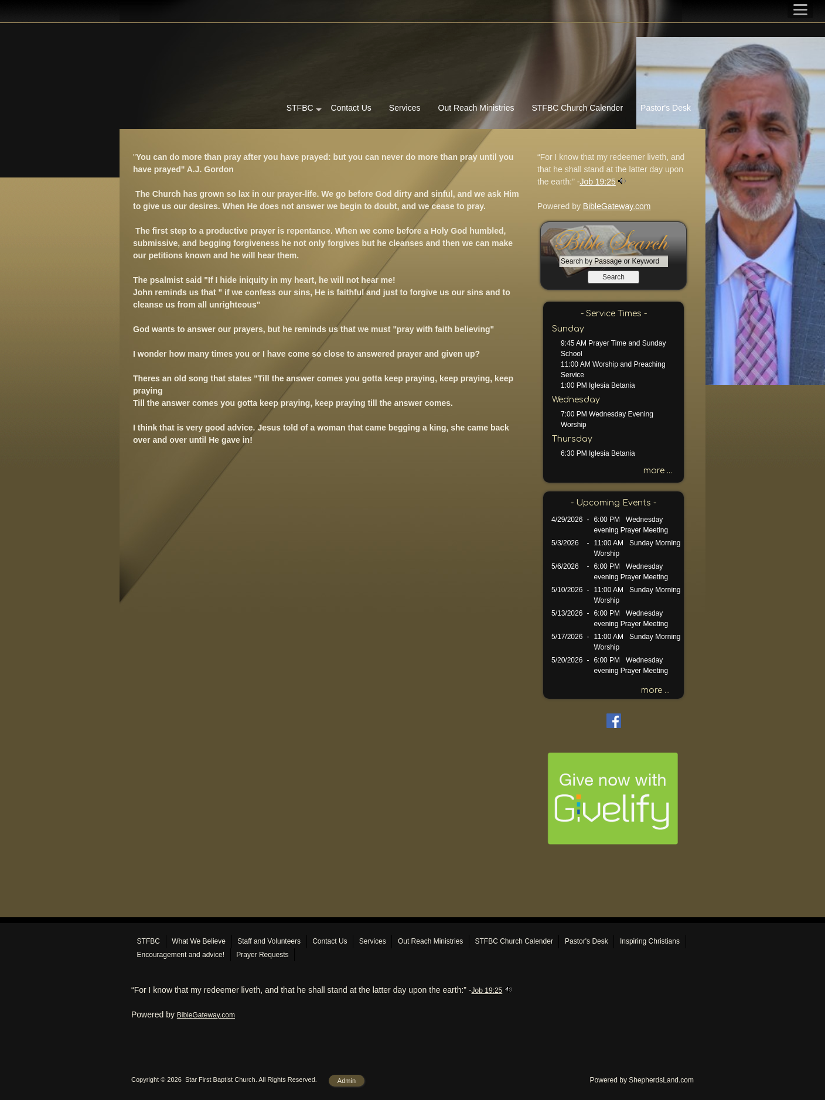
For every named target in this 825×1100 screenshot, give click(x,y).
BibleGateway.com (617, 206)
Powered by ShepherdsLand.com (642, 1080)
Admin (347, 1080)
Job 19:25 (597, 181)
